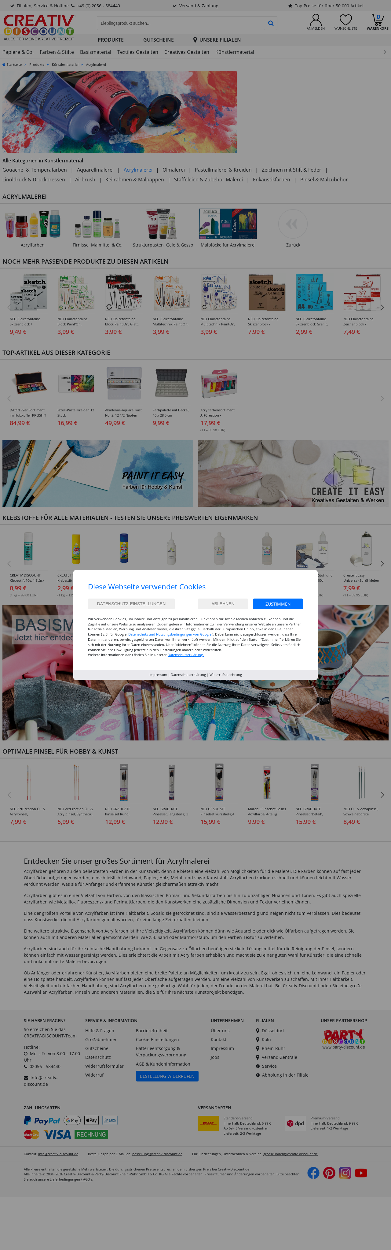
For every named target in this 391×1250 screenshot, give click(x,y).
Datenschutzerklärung (188, 674)
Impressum (158, 674)
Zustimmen (278, 604)
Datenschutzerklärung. (186, 654)
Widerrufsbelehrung (226, 674)
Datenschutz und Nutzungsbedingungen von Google (169, 634)
